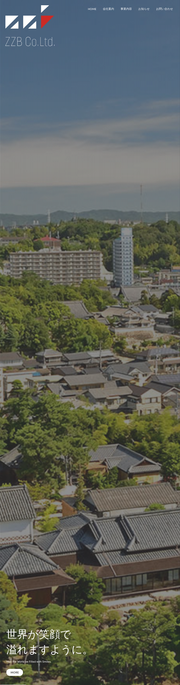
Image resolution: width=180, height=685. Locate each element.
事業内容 (126, 9)
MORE (15, 672)
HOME (92, 9)
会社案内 (108, 9)
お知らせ (144, 9)
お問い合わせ (164, 9)
